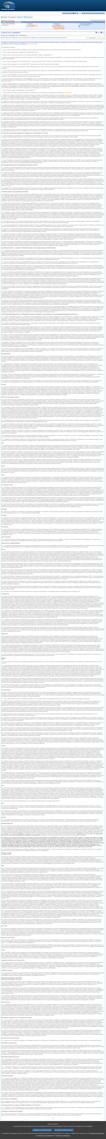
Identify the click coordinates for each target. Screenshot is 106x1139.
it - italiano (82, 13)
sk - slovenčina (98, 13)
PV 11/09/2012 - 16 (32, 25)
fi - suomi (102, 13)
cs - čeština (66, 13)
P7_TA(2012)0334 (85, 25)
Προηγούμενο (13, 17)
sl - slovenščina (100, 13)
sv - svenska (104, 13)
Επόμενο (19, 17)
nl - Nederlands (91, 13)
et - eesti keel (72, 13)
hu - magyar (88, 13)
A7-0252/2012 (5, 25)
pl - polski (93, 13)
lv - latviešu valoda (84, 13)
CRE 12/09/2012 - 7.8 (59, 26)
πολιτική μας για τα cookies (45, 1136)
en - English (75, 13)
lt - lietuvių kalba (86, 13)
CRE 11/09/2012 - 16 (33, 26)
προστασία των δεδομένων (97, 1134)
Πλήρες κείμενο (29, 17)
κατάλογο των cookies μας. (63, 1136)
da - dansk (68, 13)
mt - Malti (89, 13)
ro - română (96, 13)
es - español (64, 13)
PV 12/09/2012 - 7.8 (58, 25)
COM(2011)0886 (6, 81)
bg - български (63, 13)
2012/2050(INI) (10, 20)
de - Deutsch (70, 13)
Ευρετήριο (5, 17)
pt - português (95, 13)
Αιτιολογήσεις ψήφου (59, 27)
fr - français (77, 13)
